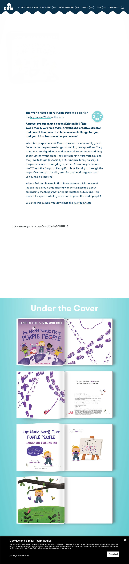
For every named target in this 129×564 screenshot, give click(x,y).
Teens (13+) (101, 7)
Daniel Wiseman (93, 69)
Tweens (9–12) (88, 7)
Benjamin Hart (109, 66)
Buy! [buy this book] (73, 78)
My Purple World (36, 117)
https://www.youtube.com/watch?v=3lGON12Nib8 (40, 226)
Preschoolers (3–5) (48, 7)
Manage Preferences (19, 555)
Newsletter (113, 7)
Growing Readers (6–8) (69, 7)
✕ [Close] (125, 540)
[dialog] (64, 550)
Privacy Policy (32, 548)
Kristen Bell (82, 66)
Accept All (113, 554)
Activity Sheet (82, 203)
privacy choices (65, 548)
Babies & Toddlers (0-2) (28, 7)
